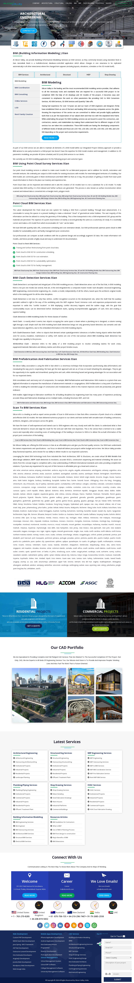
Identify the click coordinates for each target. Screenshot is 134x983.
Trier (36, 558)
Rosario (21, 545)
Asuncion (48, 474)
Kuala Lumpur (33, 511)
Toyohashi (24, 558)
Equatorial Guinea (47, 494)
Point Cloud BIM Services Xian (32, 203)
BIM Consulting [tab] (21, 94)
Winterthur (48, 565)
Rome (15, 545)
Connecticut (41, 487)
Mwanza (23, 528)
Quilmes (58, 541)
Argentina (112, 470)
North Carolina (94, 531)
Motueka (64, 524)
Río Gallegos (92, 541)
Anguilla (77, 470)
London (55, 514)
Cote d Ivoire (96, 487)
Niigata (53, 531)
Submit (117, 979)
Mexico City (63, 518)
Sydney (40, 555)
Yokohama (111, 565)
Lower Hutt (78, 514)
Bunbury (38, 480)
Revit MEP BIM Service (96, 777)
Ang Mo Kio (63, 470)
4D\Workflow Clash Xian (88, 352)
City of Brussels (29, 484)
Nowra (42, 534)
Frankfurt (89, 494)
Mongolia (78, 521)
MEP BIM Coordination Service (99, 770)
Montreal (26, 524)
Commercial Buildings (59, 809)
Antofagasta (96, 470)
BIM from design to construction (62, 834)
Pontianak (106, 534)
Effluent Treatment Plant (60, 777)
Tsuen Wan (66, 558)
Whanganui (116, 562)
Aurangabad (65, 474)
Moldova (45, 521)
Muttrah (16, 528)
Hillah (15, 504)
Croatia (113, 487)
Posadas (70, 538)
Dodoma (55, 490)
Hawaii (104, 501)
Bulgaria (31, 480)
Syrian (51, 555)
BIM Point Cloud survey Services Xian (65, 271)
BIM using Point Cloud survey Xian (28, 196)
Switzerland (32, 555)
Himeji (20, 504)
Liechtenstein (18, 514)
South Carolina (88, 548)
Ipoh (81, 504)
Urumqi (23, 562)
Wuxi (87, 565)
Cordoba (69, 487)
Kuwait (94, 511)
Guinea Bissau (67, 501)
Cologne (86, 484)
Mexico (55, 518)
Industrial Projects (21, 770)
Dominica (68, 490)
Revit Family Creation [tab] (24, 114)
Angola (70, 470)
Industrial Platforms (58, 805)
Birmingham (104, 474)
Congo (33, 487)
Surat (98, 551)
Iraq (96, 504)
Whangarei (17, 565)
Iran (92, 504)
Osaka (53, 534)
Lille (29, 514)
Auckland (56, 474)
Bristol (76, 477)
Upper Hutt (62, 562)
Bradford (39, 477)
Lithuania (41, 514)
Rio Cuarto (83, 541)
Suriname (104, 551)
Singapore (17, 548)
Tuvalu (107, 558)
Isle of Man (116, 504)
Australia (74, 474)
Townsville (117, 555)
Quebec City (40, 541)
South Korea (111, 548)
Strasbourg (61, 551)
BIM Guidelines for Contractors (62, 822)
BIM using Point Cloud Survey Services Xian (41, 163)
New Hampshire (62, 528)
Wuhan (81, 565)
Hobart (34, 504)
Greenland (74, 497)
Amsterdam (46, 470)
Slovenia (43, 548)
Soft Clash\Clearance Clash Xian (68, 352)
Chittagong (94, 480)
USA (31, 562)
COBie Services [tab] (21, 101)
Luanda (85, 514)
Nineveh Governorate (65, 531)
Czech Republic (32, 490)
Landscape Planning (21, 777)
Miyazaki (38, 521)
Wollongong (74, 565)
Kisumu (67, 507)
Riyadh (100, 541)
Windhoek (25, 565)
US (28, 562)
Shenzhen (64, 545)
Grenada (82, 497)
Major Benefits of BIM (59, 837)
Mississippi (17, 521)
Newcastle (17, 531)
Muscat (118, 524)
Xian (98, 565)
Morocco (50, 524)
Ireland (101, 504)
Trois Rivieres (56, 558)
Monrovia (86, 521)
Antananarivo (86, 470)
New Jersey (74, 528)
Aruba (42, 474)
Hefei (109, 501)
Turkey (90, 558)
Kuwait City (102, 511)
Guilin (53, 501)
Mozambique (87, 524)
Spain (27, 551)
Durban (22, 494)
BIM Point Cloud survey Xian (23, 271)
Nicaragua (32, 531)
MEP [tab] (88, 75)
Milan (80, 518)
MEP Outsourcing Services (98, 762)
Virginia (95, 562)
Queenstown (50, 541)
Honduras (49, 504)
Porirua (114, 534)
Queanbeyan (73, 541)
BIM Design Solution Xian (49, 198)
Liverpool (48, 514)
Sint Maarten (26, 548)
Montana (94, 521)
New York (106, 528)
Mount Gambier (75, 524)
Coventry (106, 487)
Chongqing (117, 480)
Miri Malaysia (105, 518)
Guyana (83, 501)
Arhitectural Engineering (23, 758)
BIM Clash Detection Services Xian (35, 277)
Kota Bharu (113, 507)
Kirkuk (61, 507)
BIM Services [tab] (24, 75)
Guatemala (27, 501)
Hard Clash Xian (53, 352)
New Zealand (116, 528)
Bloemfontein (115, 474)
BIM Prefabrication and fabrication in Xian (82, 403)
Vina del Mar (87, 562)
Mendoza (41, 518)
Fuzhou (45, 497)
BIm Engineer (19, 826)
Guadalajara (99, 497)
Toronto (101, 555)
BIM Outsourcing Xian (109, 271)
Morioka (43, 524)
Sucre (68, 551)
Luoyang (100, 514)
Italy (19, 507)
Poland (99, 534)
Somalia (69, 548)
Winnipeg (40, 565)
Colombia (93, 484)
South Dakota (100, 548)
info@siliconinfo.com (104, 889)
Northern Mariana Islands (22, 534)
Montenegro (116, 521)
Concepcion (25, 487)
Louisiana (70, 514)
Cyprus (22, 490)
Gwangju (91, 501)
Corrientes (77, 487)
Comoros (16, 487)
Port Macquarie (38, 538)
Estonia (68, 494)
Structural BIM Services (22, 837)
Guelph (47, 501)
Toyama (16, 558)
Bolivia (15, 477)
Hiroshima (27, 504)
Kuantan (56, 511)
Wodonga (64, 565)
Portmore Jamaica (52, 538)
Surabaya (91, 551)
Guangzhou (17, 501)
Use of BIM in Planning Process (62, 830)
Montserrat (35, 524)
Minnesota (94, 518)
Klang (90, 507)
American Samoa (27, 470)
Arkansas (27, 474)
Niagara (24, 531)
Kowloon (23, 511)
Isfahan (107, 504)
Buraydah (55, 480)
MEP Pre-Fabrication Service (99, 773)
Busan (86, 480)
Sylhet (46, 555)
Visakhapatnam (105, 562)
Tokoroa (73, 555)
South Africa (77, 548)
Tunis (73, 558)
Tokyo (80, 555)
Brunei (112, 477)
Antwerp (105, 470)
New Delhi (51, 528)
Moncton (70, 521)
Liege (25, 514)
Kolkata (105, 507)
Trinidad (42, 558)
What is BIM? (56, 826)
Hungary (66, 504)
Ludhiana (92, 514)
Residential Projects (21, 773)
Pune (33, 541)
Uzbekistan (53, 562)
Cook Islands (52, 487)
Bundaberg (47, 480)
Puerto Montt (115, 538)
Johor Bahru (42, 507)
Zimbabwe (31, 568)
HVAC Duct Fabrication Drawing (100, 809)
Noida (86, 531)
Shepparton (74, 545)
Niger (42, 531)
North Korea (116, 531)
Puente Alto (92, 538)
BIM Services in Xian (61, 403)
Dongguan (93, 490)
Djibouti (48, 490)
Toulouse (108, 555)
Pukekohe (26, 541)
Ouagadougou (84, 534)
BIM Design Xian (72, 354)
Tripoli (48, 558)
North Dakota (106, 531)
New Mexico (84, 528)
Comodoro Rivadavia (113, 484)
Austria (81, 474)
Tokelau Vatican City (62, 555)
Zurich (38, 568)
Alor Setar (16, 470)
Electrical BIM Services (22, 841)
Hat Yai (98, 501)
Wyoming (93, 565)
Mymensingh (41, 528)
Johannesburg (32, 507)
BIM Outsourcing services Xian (106, 403)
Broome (99, 477)
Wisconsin (56, 565)
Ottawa (75, 534)
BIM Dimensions (57, 841)
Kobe (94, 507)
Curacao (16, 490)
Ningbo (76, 531)
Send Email (104, 895)
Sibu (108, 545)
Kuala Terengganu (45, 511)
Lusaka (106, 514)
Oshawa (59, 534)
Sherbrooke (84, 545)
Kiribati (56, 507)
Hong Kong (58, 504)
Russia (50, 545)
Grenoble (90, 497)
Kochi (99, 507)
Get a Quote (33, 626)
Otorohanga (67, 534)
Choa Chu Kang (105, 480)
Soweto (21, 551)
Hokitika (41, 504)
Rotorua (28, 545)
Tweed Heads (116, 558)
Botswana (31, 477)
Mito (31, 521)
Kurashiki (87, 511)
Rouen (44, 545)
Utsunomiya (43, 562)
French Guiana (115, 494)
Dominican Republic (80, 490)
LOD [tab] (16, 107)
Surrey (111, 551)
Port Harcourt (26, 538)
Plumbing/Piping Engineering (24, 790)
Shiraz (103, 545)
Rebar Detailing (57, 794)
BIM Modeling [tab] (20, 81)
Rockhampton (108, 541)
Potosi (77, 538)
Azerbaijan (89, 474)
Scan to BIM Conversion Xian (109, 440)
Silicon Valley (79, 980)
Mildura (86, 518)
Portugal (63, 538)
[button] (10, 23)
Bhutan (96, 474)
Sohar (49, 548)
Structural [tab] (67, 75)
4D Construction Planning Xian (95, 198)
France (82, 494)
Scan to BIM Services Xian (30, 407)
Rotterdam (36, 545)
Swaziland (16, 555)
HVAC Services (94, 790)
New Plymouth (95, 528)
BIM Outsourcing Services (23, 830)
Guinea (58, 501)
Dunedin (16, 494)
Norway (36, 534)
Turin (84, 558)
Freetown (96, 494)
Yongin (118, 565)
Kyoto (109, 511)
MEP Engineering (95, 758)
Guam (118, 497)
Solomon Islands (58, 548)
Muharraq (96, 524)
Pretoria (84, 538)
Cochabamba (65, 484)
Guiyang (77, 501)
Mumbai (104, 524)
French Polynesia (19, 497)
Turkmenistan (98, 558)
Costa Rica (86, 487)
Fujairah (30, 497)
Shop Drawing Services (59, 790)
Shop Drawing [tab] (110, 75)
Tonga (85, 555)
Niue (81, 531)
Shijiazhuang (94, 545)
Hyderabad (75, 504)
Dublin (118, 490)
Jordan (50, 507)
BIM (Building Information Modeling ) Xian (40, 53)
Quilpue (65, 541)
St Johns (52, 551)
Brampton (47, 477)
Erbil (56, 494)
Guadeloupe (110, 497)
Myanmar (31, 528)
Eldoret (29, 494)
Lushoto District (114, 514)
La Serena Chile (19, 518)
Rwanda (56, 545)
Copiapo (61, 487)
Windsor (33, 565)
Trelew (31, 558)
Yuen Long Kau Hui (19, 568)
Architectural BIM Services (23, 834)
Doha (62, 490)
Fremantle (105, 494)
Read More (50, 138)
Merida (48, 518)
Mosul (57, 524)
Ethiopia (75, 494)
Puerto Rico (17, 541)
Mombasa (54, 521)
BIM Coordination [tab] (22, 87)
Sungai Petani (82, 551)
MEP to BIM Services (96, 766)
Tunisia (79, 558)
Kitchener (83, 507)
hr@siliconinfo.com (67, 889)
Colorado (101, 484)
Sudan (73, 551)
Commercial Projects (21, 798)
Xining (103, 565)
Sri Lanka (45, 551)
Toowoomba (93, 555)
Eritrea (61, 494)
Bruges (105, 477)
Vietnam (78, 562)
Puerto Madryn (103, 538)
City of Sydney (41, 484)
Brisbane (69, 477)
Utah (35, 562)
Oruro (47, 534)
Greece (66, 497)
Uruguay (16, 562)
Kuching (63, 511)
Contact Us (29, 30)
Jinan (24, 507)
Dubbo (112, 490)
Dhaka (41, 490)
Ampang (38, 470)
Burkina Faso (65, 480)
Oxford (93, 534)
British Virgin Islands (87, 477)
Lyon (27, 518)
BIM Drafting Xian (56, 273)
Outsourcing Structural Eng (61, 762)
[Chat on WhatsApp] (94, 925)
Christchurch (17, 484)
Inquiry (109, 3)
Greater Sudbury (55, 497)
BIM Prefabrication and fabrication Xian (30, 403)
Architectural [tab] (45, 75)
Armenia (35, 474)
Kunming (80, 511)
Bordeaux (22, 477)
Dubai (107, 490)
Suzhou (118, 551)
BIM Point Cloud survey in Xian (43, 271)
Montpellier (17, 524)
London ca (62, 514)
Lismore (34, 514)
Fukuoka (38, 497)
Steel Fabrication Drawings (60, 798)
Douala (100, 490)
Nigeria (47, 531)
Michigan (73, 518)
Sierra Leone (116, 545)
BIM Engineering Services (23, 822)
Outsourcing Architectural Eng (25, 762)
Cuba (119, 487)
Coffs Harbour (76, 484)
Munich (111, 524)
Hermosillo (117, 501)
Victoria (70, 562)
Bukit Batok (22, 480)
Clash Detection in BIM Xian (23, 352)
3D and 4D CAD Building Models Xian (102, 196)
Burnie (73, 480)
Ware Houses (56, 802)
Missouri (25, 521)
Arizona (20, 474)
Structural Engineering (59, 758)
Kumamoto (71, 511)
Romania (117, 541)
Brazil (54, 477)
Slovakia (35, 548)
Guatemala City (37, 501)
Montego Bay (105, 521)
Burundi (80, 480)
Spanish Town (36, 551)
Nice (38, 531)
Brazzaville (61, 477)
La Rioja (33, 518)
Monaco (62, 521)
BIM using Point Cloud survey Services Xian (76, 196)
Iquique (87, 504)
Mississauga (116, 518)
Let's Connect (123, 4)
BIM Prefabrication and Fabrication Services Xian (45, 359)
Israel (15, 507)
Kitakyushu (75, 507)
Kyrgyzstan (117, 511)
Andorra (55, 470)
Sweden (24, 555)
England (36, 494)
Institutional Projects (21, 766)
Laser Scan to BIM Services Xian (65, 440)
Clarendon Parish (53, 484)
